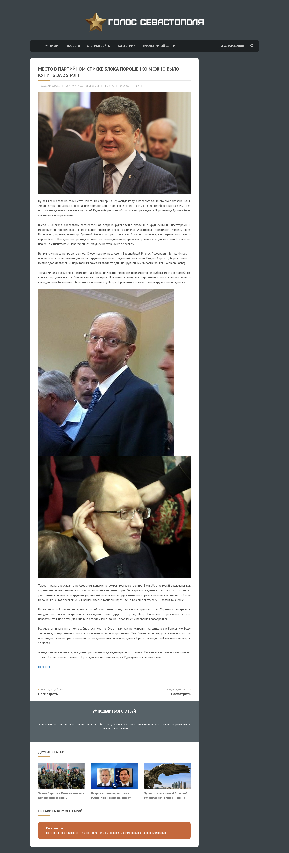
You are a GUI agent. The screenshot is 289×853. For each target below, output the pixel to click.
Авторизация (232, 46)
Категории (126, 46)
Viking (109, 85)
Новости (73, 46)
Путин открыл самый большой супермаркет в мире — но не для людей (166, 797)
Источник (44, 667)
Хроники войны (99, 46)
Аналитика (75, 85)
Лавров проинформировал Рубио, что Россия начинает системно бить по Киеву (111, 797)
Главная (52, 46)
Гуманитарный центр (159, 46)
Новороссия (91, 85)
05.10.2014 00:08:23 (49, 85)
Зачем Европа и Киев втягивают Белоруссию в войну (61, 795)
